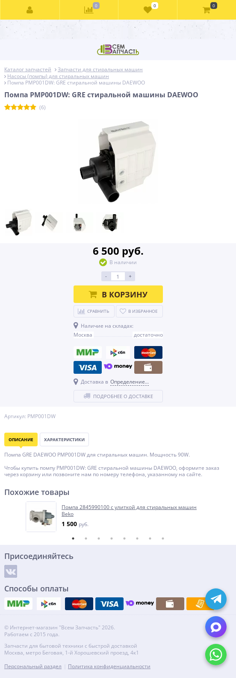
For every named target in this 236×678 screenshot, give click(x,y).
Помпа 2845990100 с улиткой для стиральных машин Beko (129, 510)
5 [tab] (124, 538)
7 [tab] (150, 538)
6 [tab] (137, 538)
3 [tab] (98, 538)
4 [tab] (111, 538)
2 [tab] (86, 538)
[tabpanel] (118, 516)
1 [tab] (73, 538)
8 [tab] (163, 538)
